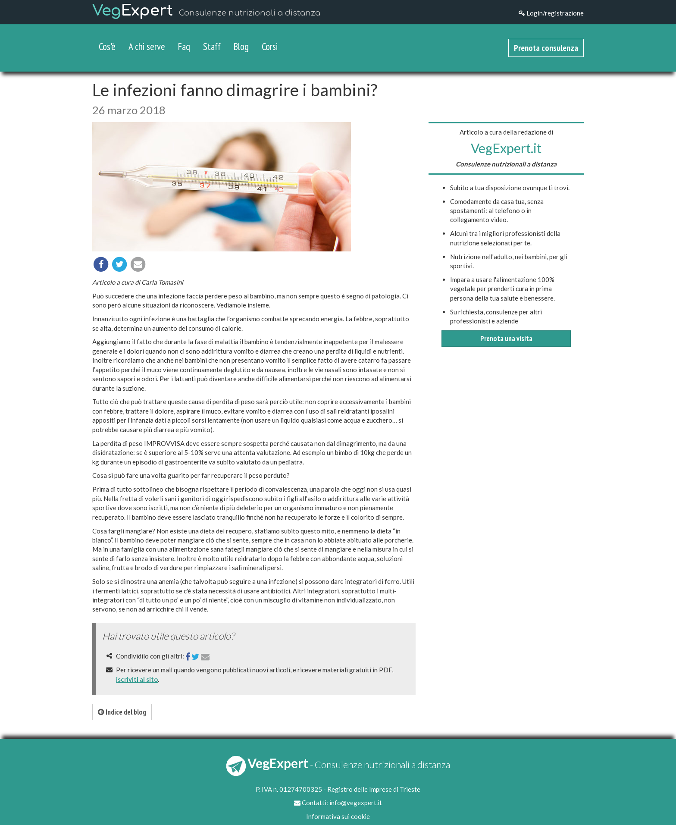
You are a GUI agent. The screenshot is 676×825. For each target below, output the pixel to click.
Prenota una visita (506, 338)
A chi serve (146, 46)
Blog (241, 46)
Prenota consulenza (546, 47)
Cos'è (107, 46)
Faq (184, 46)
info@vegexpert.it (355, 802)
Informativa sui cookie (338, 816)
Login (551, 13)
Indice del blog (122, 712)
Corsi (270, 46)
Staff (212, 46)
